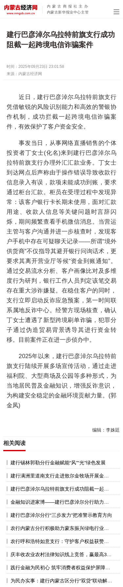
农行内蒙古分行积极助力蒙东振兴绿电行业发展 (62, 528)
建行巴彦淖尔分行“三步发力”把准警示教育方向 (61, 515)
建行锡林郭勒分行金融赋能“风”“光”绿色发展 (58, 462)
